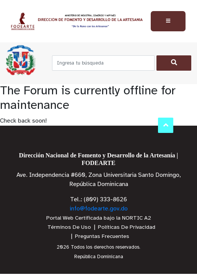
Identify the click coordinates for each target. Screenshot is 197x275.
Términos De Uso (69, 227)
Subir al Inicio (165, 125)
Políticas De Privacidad (126, 227)
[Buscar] (173, 63)
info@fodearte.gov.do (99, 208)
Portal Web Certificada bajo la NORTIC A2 (98, 218)
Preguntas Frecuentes (102, 236)
